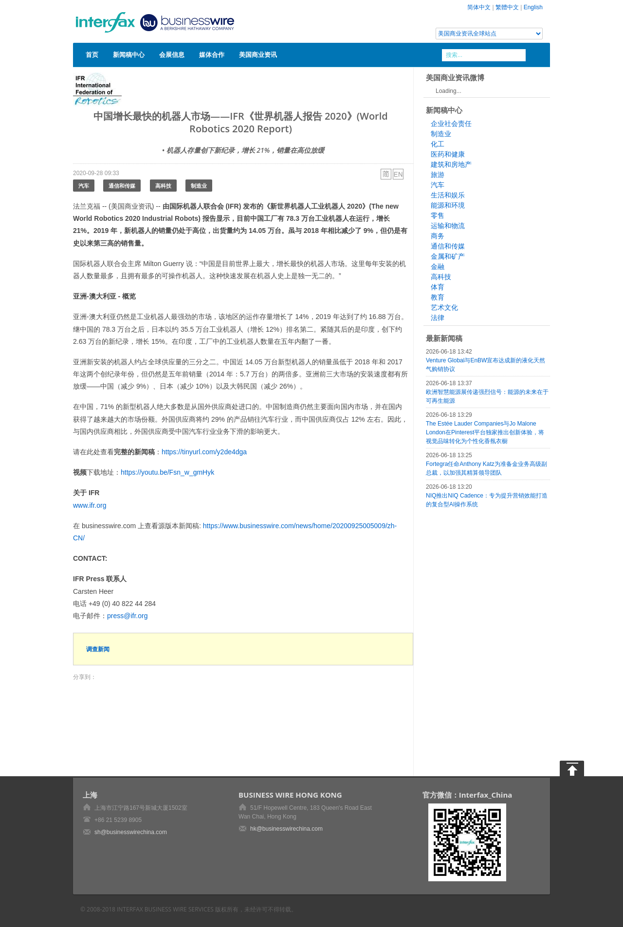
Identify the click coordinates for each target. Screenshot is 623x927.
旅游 (437, 174)
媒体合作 (211, 54)
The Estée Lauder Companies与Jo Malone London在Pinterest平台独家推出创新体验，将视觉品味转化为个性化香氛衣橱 (485, 432)
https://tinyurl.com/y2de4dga (204, 452)
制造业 (199, 185)
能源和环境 (448, 205)
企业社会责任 (451, 123)
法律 (437, 317)
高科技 (163, 185)
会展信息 (171, 54)
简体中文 (479, 7)
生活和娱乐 (448, 195)
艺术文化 (444, 307)
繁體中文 (507, 7)
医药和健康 (448, 154)
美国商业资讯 (258, 54)
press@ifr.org (127, 616)
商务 (437, 236)
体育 (437, 287)
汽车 (83, 185)
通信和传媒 (122, 185)
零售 (437, 215)
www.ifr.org (89, 505)
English (533, 7)
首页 (92, 54)
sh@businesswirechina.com (130, 832)
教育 (437, 297)
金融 (437, 266)
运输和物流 (448, 226)
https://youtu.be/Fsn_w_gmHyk (167, 472)
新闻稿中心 (129, 54)
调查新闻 (98, 649)
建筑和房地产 (451, 164)
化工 (437, 144)
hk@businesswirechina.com (286, 828)
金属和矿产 (448, 256)
